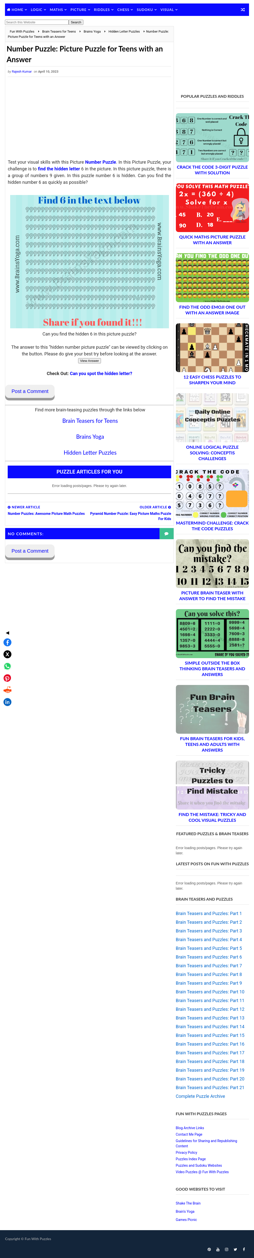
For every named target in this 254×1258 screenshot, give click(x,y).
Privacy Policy (186, 1153)
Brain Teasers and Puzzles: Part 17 (210, 1052)
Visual (167, 9)
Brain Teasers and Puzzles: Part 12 (210, 1009)
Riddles (102, 9)
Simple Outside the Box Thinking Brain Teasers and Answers (212, 668)
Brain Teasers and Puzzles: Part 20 (210, 1078)
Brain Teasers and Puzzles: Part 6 (209, 957)
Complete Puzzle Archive (200, 1096)
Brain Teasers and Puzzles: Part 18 (210, 1061)
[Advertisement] (88, 119)
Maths (56, 9)
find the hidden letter (70, 169)
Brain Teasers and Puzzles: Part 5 (209, 948)
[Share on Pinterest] (6, 639)
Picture (78, 9)
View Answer (88, 361)
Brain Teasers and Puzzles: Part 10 (210, 991)
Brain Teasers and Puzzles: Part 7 (209, 965)
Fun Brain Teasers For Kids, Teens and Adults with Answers (212, 744)
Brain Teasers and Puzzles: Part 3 (209, 930)
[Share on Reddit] (6, 651)
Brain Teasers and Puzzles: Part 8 (209, 974)
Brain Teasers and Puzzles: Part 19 (210, 1070)
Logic (36, 9)
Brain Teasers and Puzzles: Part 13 (210, 1017)
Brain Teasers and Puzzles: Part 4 (209, 939)
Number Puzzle (105, 162)
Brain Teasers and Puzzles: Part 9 (209, 983)
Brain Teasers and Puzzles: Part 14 (210, 1026)
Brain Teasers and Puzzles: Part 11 (210, 1000)
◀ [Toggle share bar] (6, 593)
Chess (123, 9)
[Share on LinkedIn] (6, 663)
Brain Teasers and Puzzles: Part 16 (210, 1044)
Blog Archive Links (190, 1128)
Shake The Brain (188, 1203)
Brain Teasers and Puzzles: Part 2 (209, 922)
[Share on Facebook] (6, 603)
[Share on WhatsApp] (6, 627)
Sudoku (145, 9)
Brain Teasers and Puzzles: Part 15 (210, 1035)
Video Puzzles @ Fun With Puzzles (202, 1172)
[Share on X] (6, 615)
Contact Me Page (189, 1134)
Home (17, 9)
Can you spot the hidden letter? (99, 373)
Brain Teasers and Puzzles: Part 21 (210, 1087)
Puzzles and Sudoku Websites (199, 1165)
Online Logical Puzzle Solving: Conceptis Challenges (212, 452)
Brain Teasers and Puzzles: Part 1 (209, 913)
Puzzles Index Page (191, 1159)
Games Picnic (186, 1220)
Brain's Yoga (185, 1211)
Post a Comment (29, 391)
